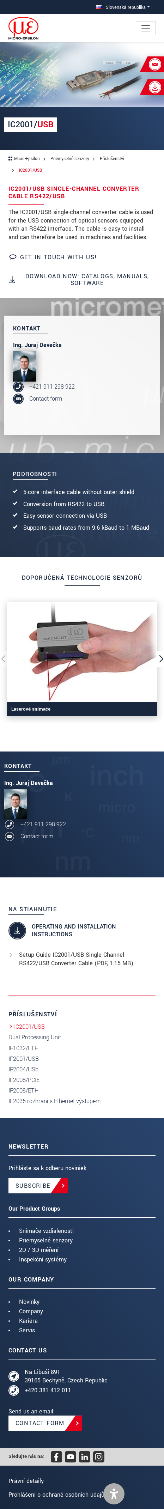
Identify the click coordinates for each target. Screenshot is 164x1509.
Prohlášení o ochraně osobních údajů (56, 1495)
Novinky (29, 1302)
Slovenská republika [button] (121, 7)
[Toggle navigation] (146, 28)
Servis (27, 1330)
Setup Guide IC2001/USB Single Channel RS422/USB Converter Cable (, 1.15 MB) (76, 959)
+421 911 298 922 (52, 387)
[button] (113, 1493)
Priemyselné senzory (46, 1240)
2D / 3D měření (39, 1250)
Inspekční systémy (43, 1259)
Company (31, 1311)
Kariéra (28, 1321)
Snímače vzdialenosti (46, 1231)
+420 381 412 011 (48, 1390)
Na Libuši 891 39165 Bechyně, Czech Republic (66, 1376)
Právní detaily (26, 1481)
